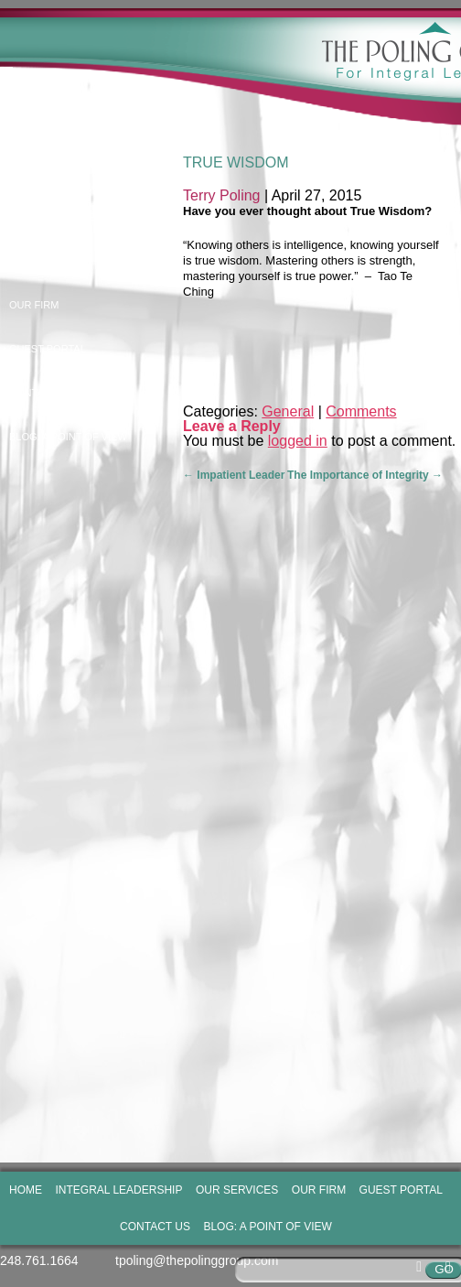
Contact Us (41, 392)
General (288, 411)
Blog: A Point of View (68, 436)
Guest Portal (47, 348)
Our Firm (34, 304)
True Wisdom (236, 162)
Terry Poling (221, 195)
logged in (297, 441)
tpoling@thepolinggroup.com (196, 1260)
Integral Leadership (67, 216)
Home (24, 173)
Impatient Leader (233, 475)
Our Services (47, 260)
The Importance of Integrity (365, 475)
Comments (361, 411)
